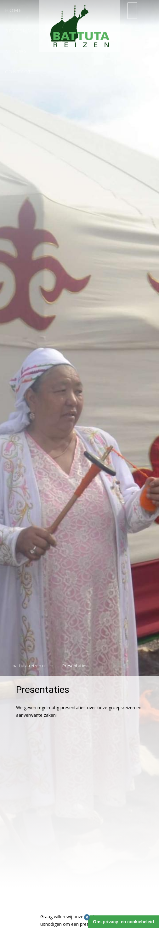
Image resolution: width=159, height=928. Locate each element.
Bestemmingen (27, 30)
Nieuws (16, 51)
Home (13, 10)
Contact (18, 71)
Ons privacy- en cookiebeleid (123, 921)
